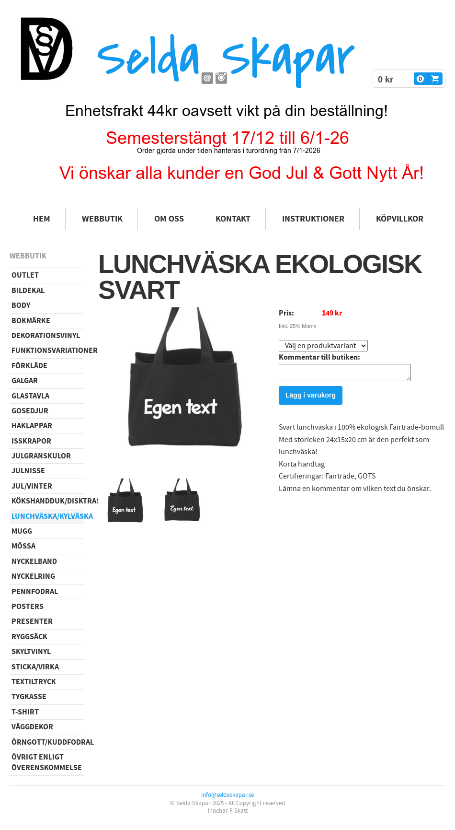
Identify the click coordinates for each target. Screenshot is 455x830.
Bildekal (28, 290)
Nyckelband (34, 561)
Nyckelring (33, 576)
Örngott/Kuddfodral (47, 742)
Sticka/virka (35, 667)
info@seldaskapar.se (227, 795)
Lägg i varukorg (310, 398)
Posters (27, 606)
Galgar (24, 380)
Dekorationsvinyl (45, 335)
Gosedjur (29, 411)
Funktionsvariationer (47, 350)
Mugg (21, 531)
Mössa (23, 546)
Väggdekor (32, 727)
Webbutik (102, 219)
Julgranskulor (41, 456)
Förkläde (29, 366)
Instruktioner (313, 219)
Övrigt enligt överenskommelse (46, 762)
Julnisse (28, 471)
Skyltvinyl (31, 651)
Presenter (32, 621)
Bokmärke (30, 321)
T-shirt (25, 712)
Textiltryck (33, 682)
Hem (41, 219)
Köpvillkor (399, 219)
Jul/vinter (31, 486)
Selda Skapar (226, 58)
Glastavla (30, 396)
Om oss (169, 219)
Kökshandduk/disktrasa (47, 501)
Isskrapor (31, 441)
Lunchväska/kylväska (47, 516)
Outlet (25, 275)
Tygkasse (28, 696)
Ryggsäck (29, 636)
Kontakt (233, 219)
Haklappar (31, 426)
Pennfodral (34, 591)
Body (20, 305)
